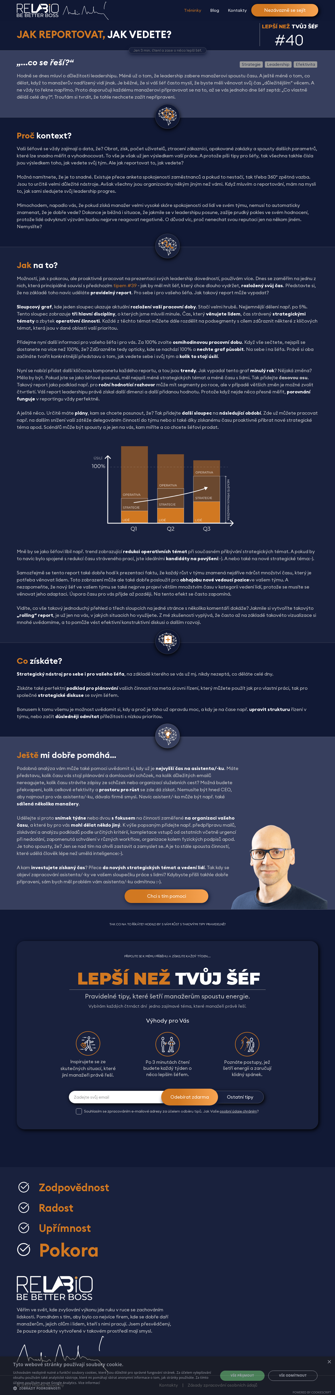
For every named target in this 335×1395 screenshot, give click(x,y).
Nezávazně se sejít (285, 10)
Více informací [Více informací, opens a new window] (89, 1383)
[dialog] (167, 1375)
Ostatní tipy (240, 1097)
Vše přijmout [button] (242, 1375)
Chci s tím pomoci (166, 896)
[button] (112, 1388)
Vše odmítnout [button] (292, 1375)
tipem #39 (125, 285)
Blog (214, 10)
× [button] (329, 1362)
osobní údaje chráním (238, 1111)
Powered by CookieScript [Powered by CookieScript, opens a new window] (312, 1392)
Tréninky (192, 10)
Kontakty (237, 10)
